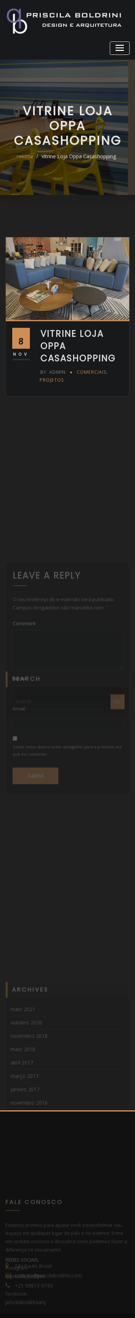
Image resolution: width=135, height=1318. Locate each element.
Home (28, 164)
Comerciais (89, 395)
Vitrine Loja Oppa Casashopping (78, 164)
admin (52, 395)
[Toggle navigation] (121, 47)
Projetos (51, 402)
